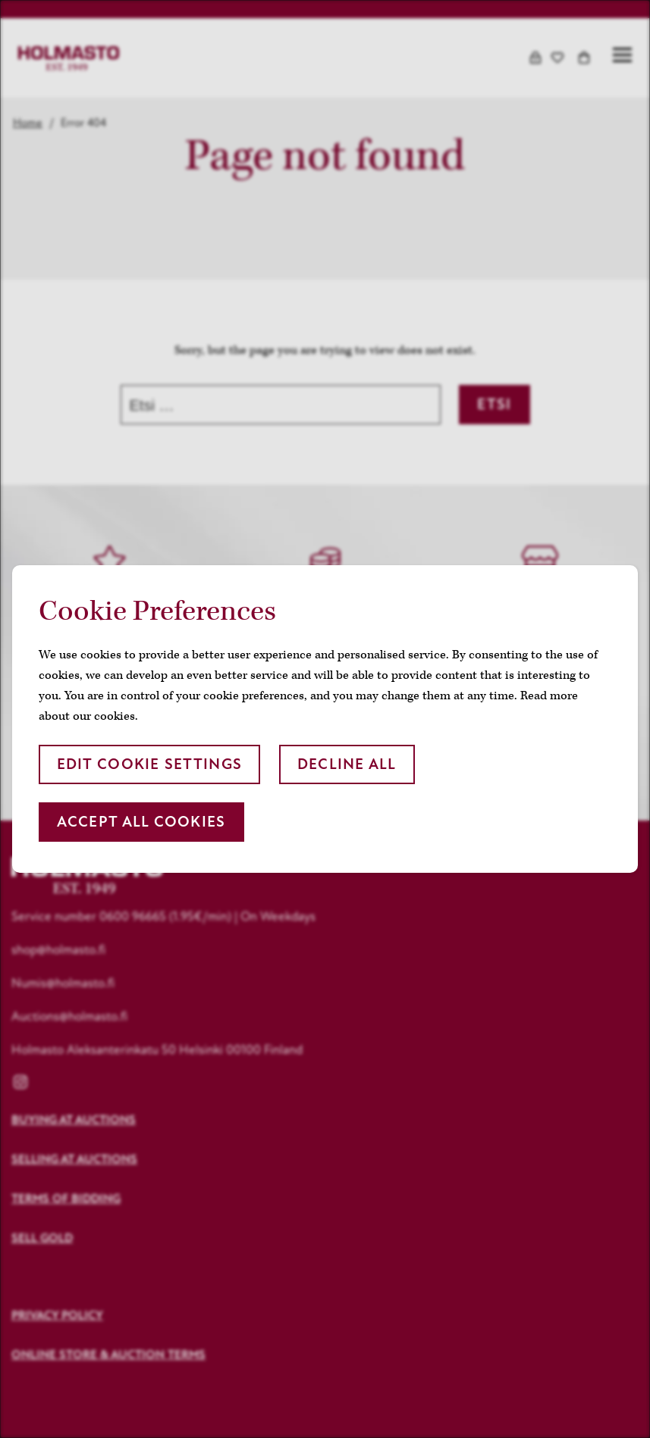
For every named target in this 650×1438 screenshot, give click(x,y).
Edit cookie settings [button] (150, 764)
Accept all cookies (141, 821)
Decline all (347, 764)
